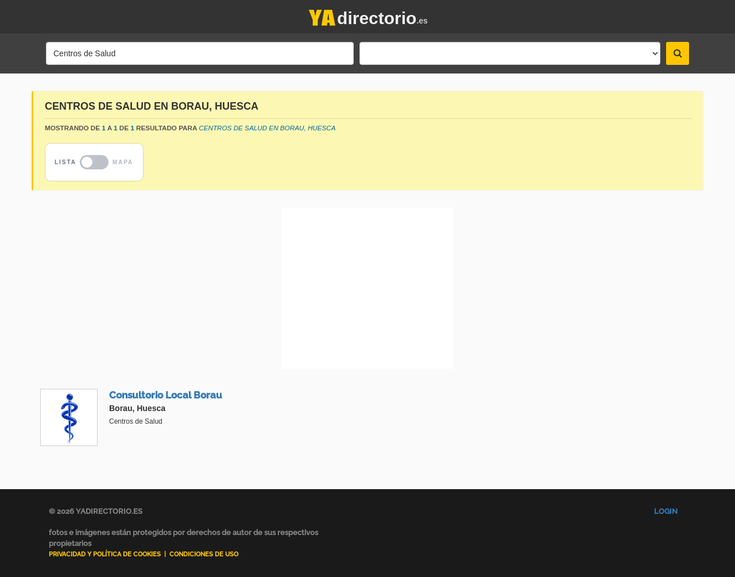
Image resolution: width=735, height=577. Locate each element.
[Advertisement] (367, 288)
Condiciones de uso (203, 554)
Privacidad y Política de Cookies (105, 554)
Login (666, 511)
